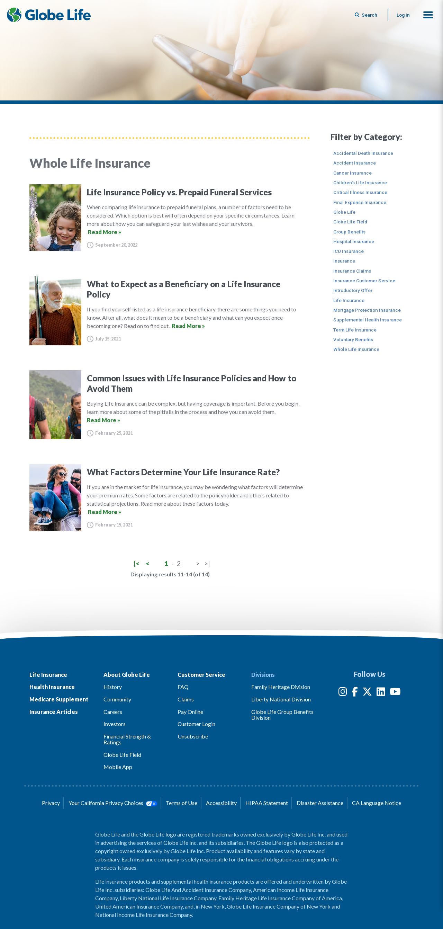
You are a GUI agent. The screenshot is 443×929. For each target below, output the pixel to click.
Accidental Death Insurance (363, 153)
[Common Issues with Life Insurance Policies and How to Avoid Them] (169, 404)
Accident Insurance (354, 163)
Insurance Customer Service (364, 280)
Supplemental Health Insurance (367, 319)
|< (136, 563)
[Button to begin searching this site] (367, 15)
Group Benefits (349, 232)
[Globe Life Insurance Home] (49, 15)
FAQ (183, 686)
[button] (428, 15)
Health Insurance (52, 686)
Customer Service (201, 674)
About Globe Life (126, 674)
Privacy (51, 802)
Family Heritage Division (280, 686)
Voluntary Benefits (353, 339)
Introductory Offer (352, 290)
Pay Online (190, 711)
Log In (403, 15)
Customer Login (196, 723)
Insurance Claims (352, 271)
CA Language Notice (376, 802)
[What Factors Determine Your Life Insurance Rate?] (169, 497)
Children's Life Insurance (360, 182)
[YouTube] (395, 693)
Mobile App (117, 766)
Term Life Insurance (355, 330)
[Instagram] (342, 693)
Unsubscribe (193, 736)
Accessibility (221, 802)
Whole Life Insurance (356, 349)
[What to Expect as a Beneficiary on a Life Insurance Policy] (169, 310)
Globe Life (344, 212)
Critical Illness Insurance (360, 192)
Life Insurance (348, 300)
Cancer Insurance (352, 173)
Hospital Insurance (353, 241)
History (112, 686)
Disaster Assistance (320, 802)
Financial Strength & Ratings (127, 739)
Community (117, 699)
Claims (186, 699)
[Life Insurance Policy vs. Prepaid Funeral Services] (169, 217)
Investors (114, 723)
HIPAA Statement (266, 802)
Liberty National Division (281, 699)
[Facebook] (355, 693)
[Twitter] (367, 693)
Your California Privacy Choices (113, 802)
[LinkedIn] (381, 693)
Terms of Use (181, 802)
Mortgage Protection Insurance (367, 310)
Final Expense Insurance (359, 202)
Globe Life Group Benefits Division (282, 714)
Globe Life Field (350, 221)
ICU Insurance (348, 251)
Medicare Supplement (59, 699)
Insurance (344, 261)
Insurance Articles (53, 711)
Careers (112, 711)
